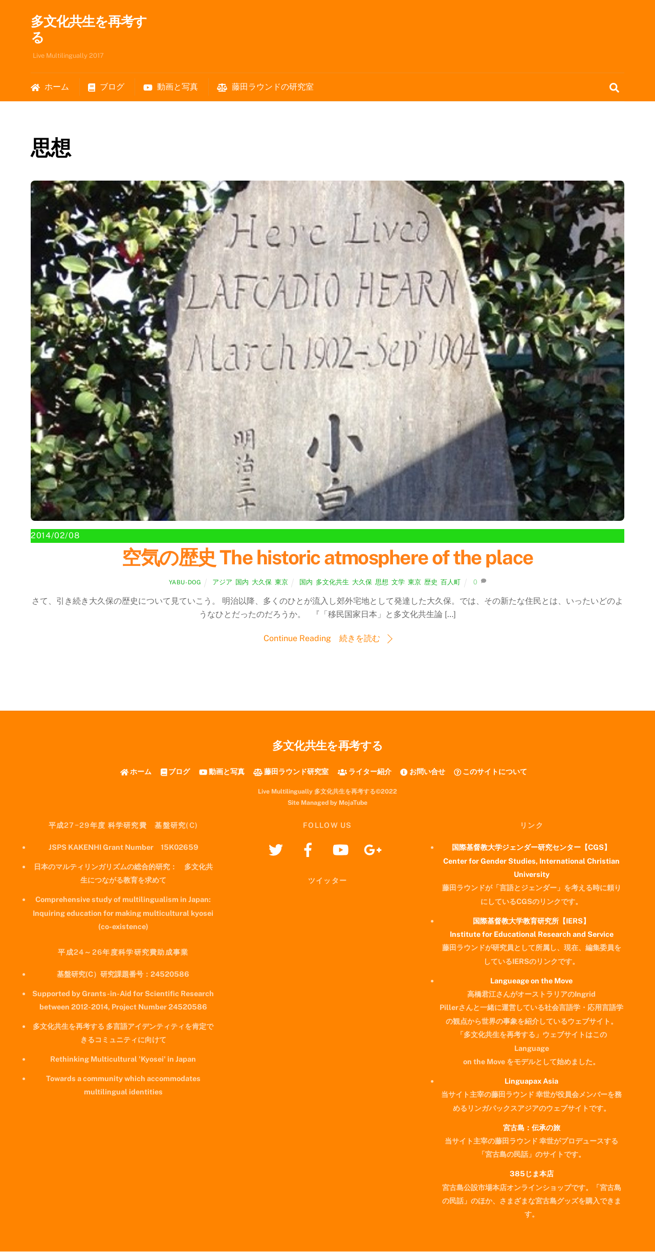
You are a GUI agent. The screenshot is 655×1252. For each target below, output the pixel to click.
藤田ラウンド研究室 (291, 771)
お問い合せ (422, 771)
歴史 (431, 582)
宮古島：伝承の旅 (531, 1128)
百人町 (451, 582)
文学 (398, 582)
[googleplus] (374, 849)
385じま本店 (532, 1174)
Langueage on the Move (531, 981)
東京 (281, 582)
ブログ (106, 87)
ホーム (50, 87)
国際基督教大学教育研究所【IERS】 (531, 921)
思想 (381, 582)
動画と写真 (170, 87)
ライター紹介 (364, 771)
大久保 (262, 582)
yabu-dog (185, 582)
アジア (222, 582)
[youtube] (342, 849)
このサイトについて (490, 771)
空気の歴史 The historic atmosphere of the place (327, 557)
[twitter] (278, 849)
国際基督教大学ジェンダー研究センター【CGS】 (531, 847)
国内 (242, 582)
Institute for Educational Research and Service (532, 934)
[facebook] (310, 849)
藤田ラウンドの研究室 (265, 87)
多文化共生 (332, 582)
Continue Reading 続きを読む (322, 639)
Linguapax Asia (531, 1081)
